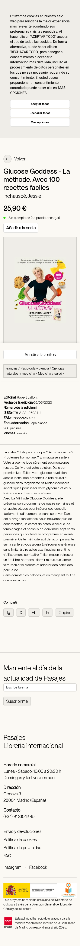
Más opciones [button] (40, 122)
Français (11, 368)
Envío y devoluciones (22, 831)
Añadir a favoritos (40, 354)
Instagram (12, 867)
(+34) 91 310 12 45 (19, 816)
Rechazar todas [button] (40, 113)
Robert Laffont (27, 397)
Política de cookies (20, 839)
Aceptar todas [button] (40, 104)
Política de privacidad (22, 847)
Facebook (38, 867)
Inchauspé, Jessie (22, 196)
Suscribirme (17, 701)
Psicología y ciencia (34, 368)
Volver (14, 159)
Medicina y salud (50, 373)
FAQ (7, 855)
